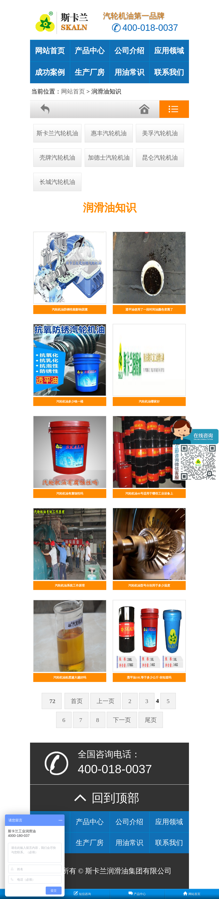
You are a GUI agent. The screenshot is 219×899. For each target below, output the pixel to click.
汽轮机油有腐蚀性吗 (69, 493)
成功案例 (50, 72)
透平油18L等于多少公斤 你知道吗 (149, 677)
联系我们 (169, 72)
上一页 (105, 701)
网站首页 (50, 50)
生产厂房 (90, 72)
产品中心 (90, 50)
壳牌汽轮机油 (57, 157)
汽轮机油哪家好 (149, 401)
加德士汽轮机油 (109, 157)
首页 (77, 701)
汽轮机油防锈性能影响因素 (70, 309)
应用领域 (169, 50)
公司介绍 (129, 50)
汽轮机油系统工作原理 (70, 585)
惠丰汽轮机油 (109, 133)
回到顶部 (109, 798)
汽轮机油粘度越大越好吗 (69, 677)
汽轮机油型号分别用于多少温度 (149, 585)
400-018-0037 (150, 28)
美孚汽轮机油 (160, 133)
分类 (174, 109)
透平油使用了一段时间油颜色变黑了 (149, 309)
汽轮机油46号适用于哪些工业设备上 (149, 493)
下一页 (122, 720)
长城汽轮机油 (57, 182)
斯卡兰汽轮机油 (57, 133)
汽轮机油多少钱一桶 (69, 401)
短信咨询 (85, 894)
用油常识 (129, 72)
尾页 (151, 720)
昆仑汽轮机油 (160, 157)
